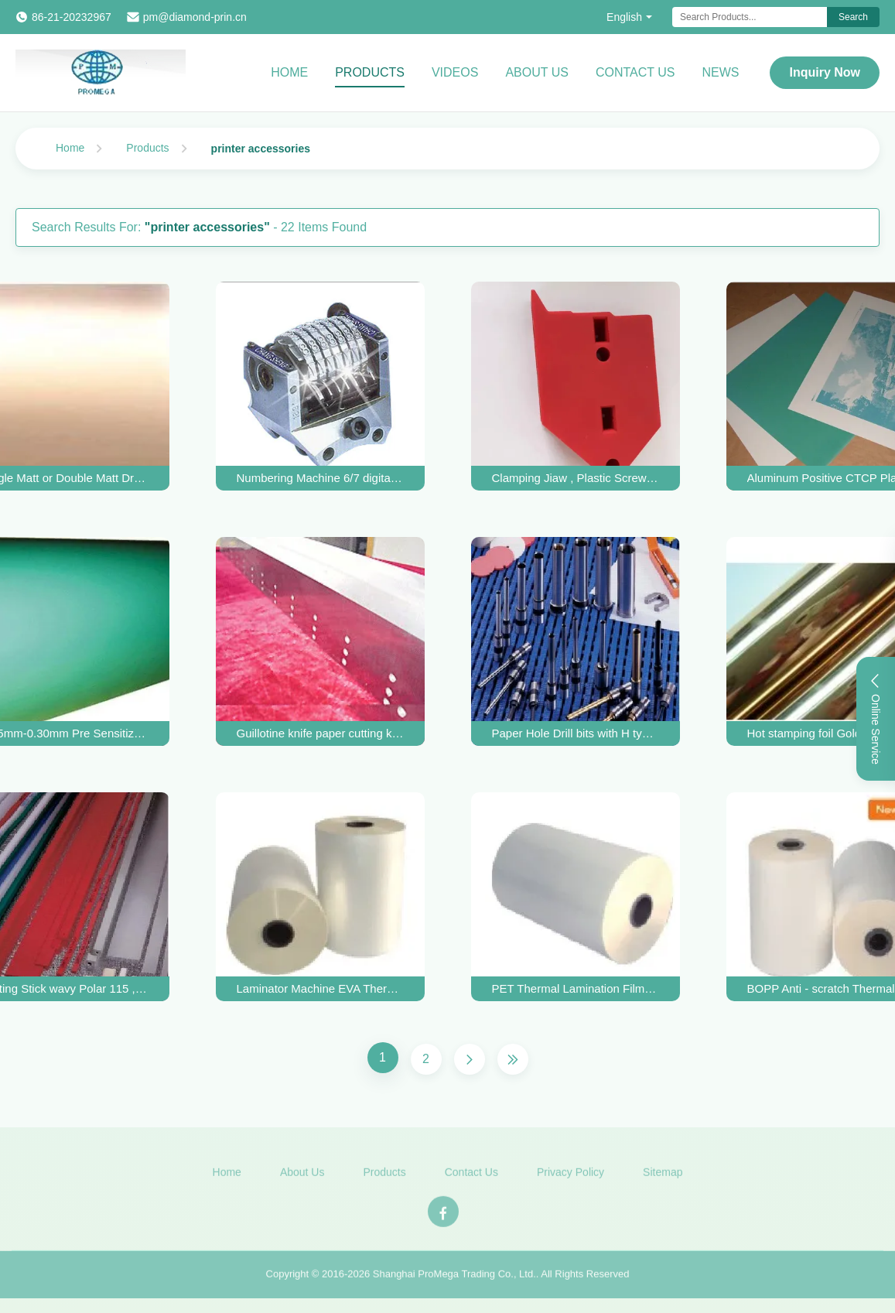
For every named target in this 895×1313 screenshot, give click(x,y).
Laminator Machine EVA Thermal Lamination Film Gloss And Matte (320, 988)
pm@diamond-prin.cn (195, 17)
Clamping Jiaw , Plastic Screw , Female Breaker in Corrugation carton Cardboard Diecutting (575, 477)
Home (289, 72)
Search (853, 17)
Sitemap (662, 1175)
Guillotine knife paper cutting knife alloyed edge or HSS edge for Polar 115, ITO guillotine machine (320, 733)
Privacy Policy (570, 1175)
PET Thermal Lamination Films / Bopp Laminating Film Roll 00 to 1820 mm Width (575, 988)
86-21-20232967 (71, 17)
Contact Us (635, 72)
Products (370, 72)
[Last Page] (512, 1059)
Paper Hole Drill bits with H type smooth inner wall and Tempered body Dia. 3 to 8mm (575, 733)
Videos (455, 72)
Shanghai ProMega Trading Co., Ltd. (454, 1278)
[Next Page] (469, 1059)
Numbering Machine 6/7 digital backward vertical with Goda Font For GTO (320, 477)
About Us (537, 72)
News (720, 72)
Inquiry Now (824, 72)
